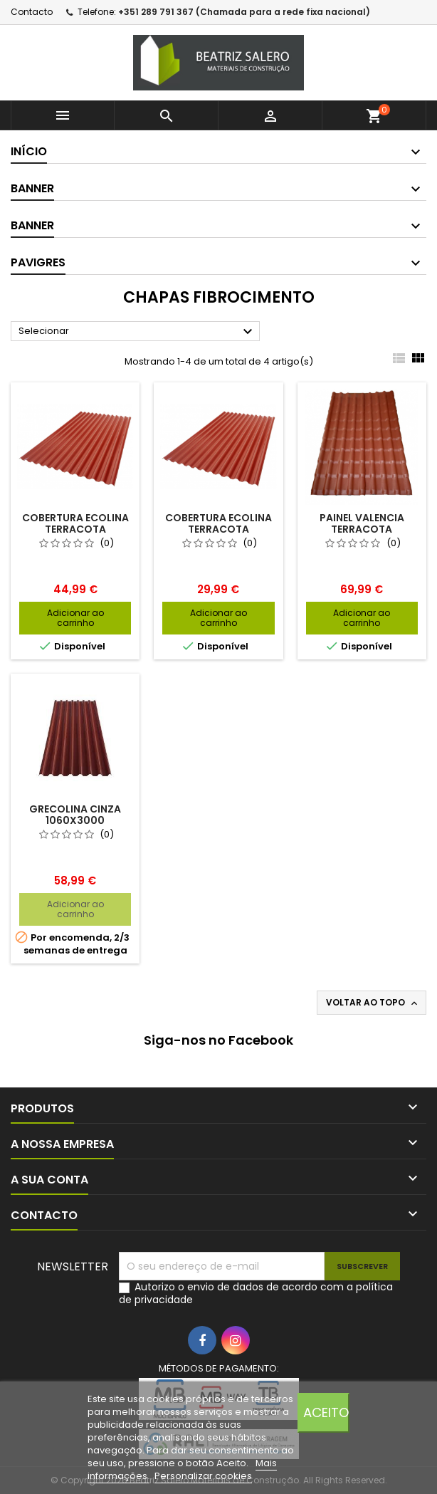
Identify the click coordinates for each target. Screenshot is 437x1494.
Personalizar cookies (203, 1476)
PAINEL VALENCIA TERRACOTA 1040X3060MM (362, 529)
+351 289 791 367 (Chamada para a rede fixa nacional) (244, 12)
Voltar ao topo (373, 1002)
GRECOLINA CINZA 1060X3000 (75, 814)
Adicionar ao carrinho (75, 618)
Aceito (326, 1412)
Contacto (32, 12)
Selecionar (137, 331)
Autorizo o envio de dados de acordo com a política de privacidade (256, 1293)
